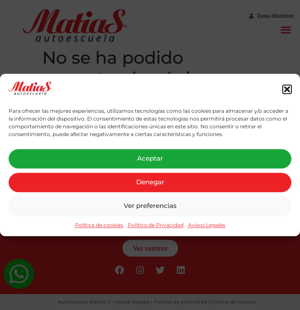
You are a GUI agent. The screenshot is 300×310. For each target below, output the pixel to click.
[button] (287, 89)
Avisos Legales (206, 225)
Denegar (150, 182)
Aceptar (150, 159)
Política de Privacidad (156, 225)
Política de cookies (99, 225)
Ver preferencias (150, 206)
